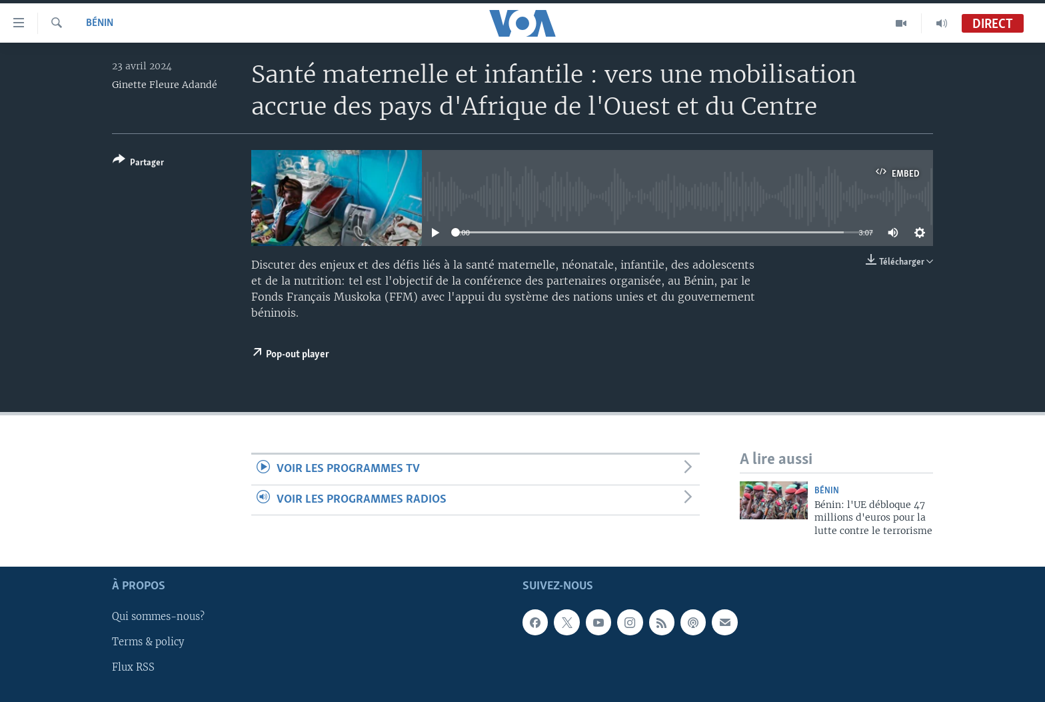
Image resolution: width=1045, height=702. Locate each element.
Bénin (99, 23)
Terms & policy (148, 643)
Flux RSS (133, 668)
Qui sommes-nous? (158, 617)
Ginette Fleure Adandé (164, 85)
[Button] (138, 163)
